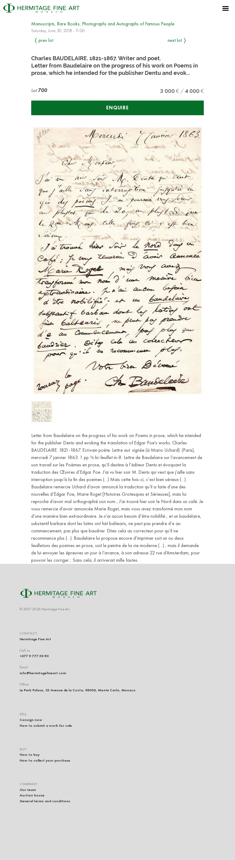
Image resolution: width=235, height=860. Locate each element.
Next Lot (175, 40)
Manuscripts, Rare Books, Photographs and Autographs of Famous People (102, 24)
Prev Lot (46, 40)
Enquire (117, 108)
